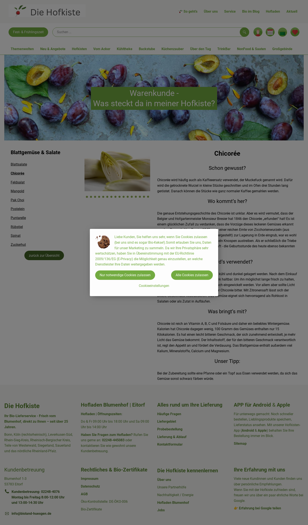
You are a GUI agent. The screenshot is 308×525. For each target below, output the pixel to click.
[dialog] (154, 262)
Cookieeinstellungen (154, 286)
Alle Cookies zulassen (192, 275)
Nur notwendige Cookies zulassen (125, 275)
